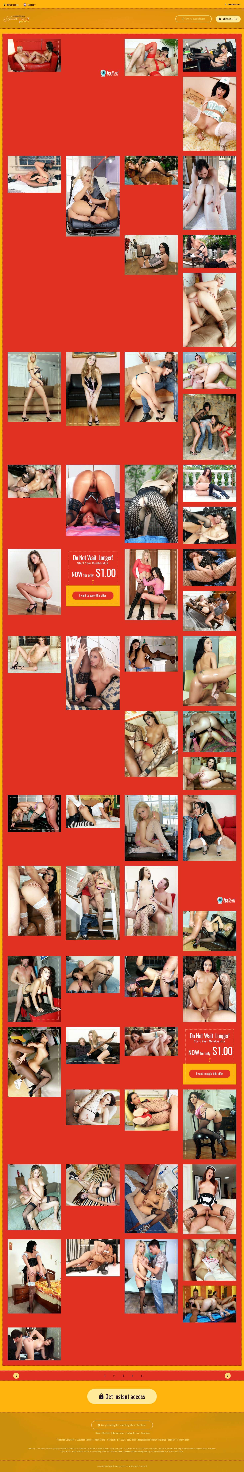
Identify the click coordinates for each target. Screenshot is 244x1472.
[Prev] (16, 1376)
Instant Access (133, 1433)
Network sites (12, 4)
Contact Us (111, 1439)
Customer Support (84, 1439)
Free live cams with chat (195, 18)
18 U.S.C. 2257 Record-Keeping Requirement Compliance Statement (147, 1439)
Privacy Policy (183, 1439)
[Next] (228, 1376)
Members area (234, 4)
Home (98, 1433)
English (31, 4)
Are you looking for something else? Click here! (123, 1425)
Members (106, 1433)
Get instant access (229, 18)
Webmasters (100, 1439)
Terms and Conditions (65, 1439)
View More (145, 1433)
